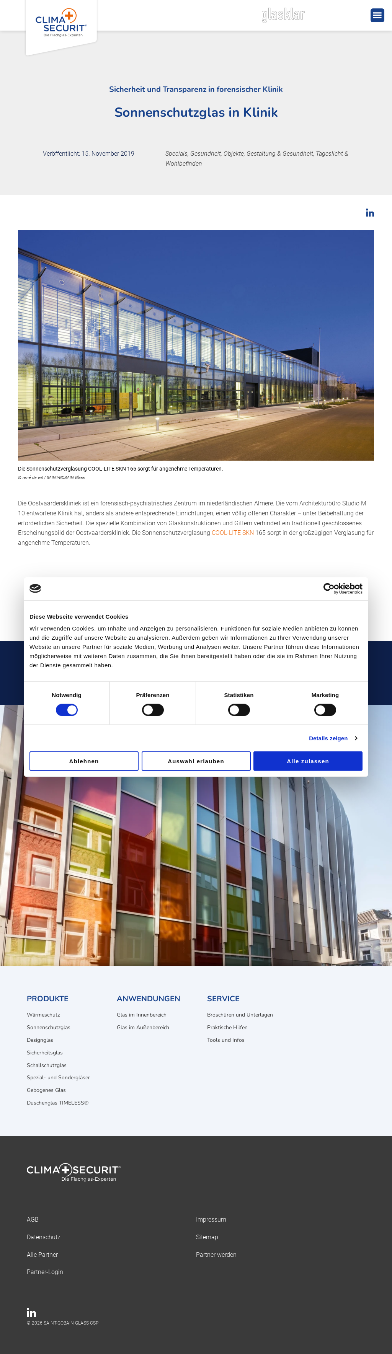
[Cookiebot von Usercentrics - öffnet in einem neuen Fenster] (329, 588)
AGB (33, 1219)
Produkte (48, 999)
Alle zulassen (308, 761)
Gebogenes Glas (46, 1090)
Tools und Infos (226, 1040)
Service (223, 999)
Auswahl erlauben (196, 761)
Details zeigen (328, 738)
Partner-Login (45, 1272)
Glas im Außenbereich (143, 1027)
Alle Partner (42, 1254)
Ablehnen (84, 761)
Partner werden (216, 1254)
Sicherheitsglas (45, 1052)
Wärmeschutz (43, 1014)
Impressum (211, 1219)
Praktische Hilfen (227, 1027)
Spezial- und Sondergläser (58, 1077)
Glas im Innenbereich (142, 1014)
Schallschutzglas (47, 1065)
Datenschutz (43, 1237)
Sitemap (207, 1237)
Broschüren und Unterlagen (240, 1014)
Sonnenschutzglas (48, 1027)
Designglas (40, 1040)
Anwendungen (148, 999)
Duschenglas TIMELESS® (57, 1102)
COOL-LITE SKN (233, 532)
